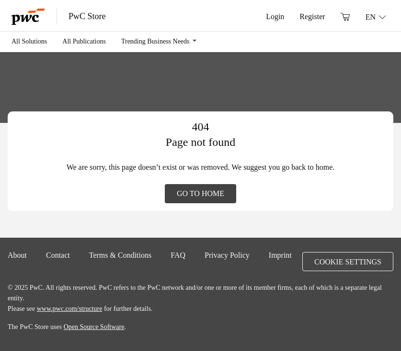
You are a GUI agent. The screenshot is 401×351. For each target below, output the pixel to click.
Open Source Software (94, 326)
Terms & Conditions (120, 255)
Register (312, 16)
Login (275, 16)
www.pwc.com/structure (70, 308)
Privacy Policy (227, 255)
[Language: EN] (376, 17)
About (17, 255)
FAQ (178, 255)
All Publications (84, 41)
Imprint (280, 255)
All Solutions (29, 41)
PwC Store (87, 16)
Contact (58, 255)
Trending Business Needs (155, 41)
